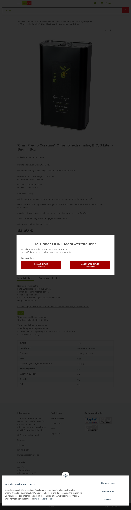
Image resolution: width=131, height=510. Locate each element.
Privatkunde (41, 263)
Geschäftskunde (90, 263)
